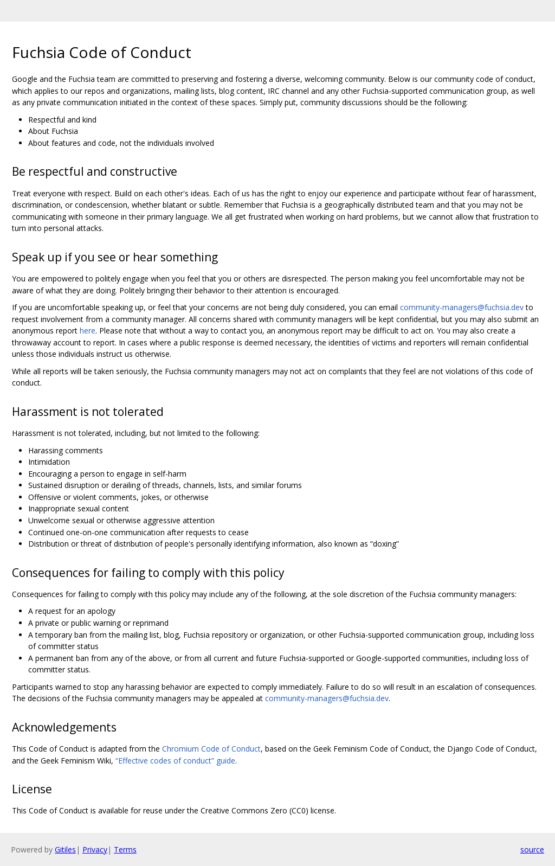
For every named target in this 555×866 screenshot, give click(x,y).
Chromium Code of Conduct (211, 748)
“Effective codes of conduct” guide (175, 760)
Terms (125, 849)
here (87, 330)
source (532, 849)
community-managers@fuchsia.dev (462, 307)
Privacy (94, 849)
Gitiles (65, 849)
